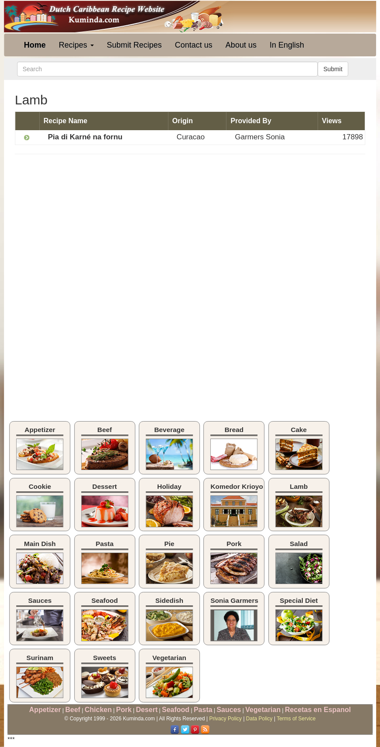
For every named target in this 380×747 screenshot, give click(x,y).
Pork (124, 709)
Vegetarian (263, 709)
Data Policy (259, 719)
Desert (146, 709)
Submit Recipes (134, 45)
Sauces (228, 709)
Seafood (175, 709)
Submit (332, 69)
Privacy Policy (225, 719)
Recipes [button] (76, 45)
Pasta (203, 709)
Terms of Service (296, 719)
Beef (73, 709)
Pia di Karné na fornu (85, 137)
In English (287, 45)
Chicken (98, 709)
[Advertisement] (88, 224)
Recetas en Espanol (318, 709)
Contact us (193, 45)
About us (241, 45)
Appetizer (45, 709)
